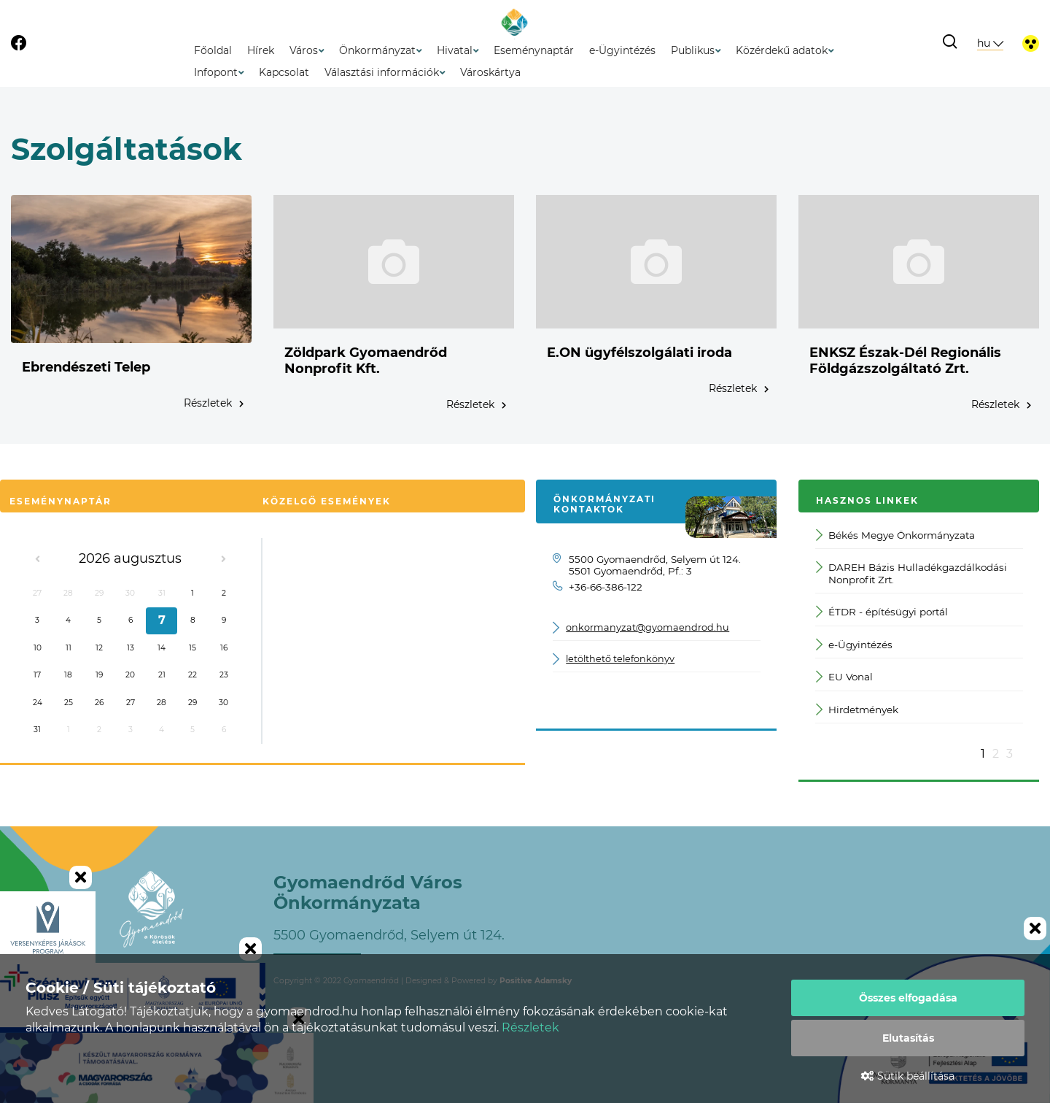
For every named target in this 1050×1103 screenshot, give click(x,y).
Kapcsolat (284, 72)
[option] (919, 633)
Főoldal (213, 50)
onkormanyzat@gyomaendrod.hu (647, 627)
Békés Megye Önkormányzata (896, 535)
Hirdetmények (857, 710)
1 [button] (983, 754)
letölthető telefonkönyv (620, 658)
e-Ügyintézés (622, 50)
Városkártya (490, 72)
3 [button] (1009, 754)
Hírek (260, 50)
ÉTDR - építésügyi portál (882, 612)
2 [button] (995, 754)
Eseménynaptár (534, 50)
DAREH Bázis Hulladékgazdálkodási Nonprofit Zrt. (912, 573)
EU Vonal (845, 677)
